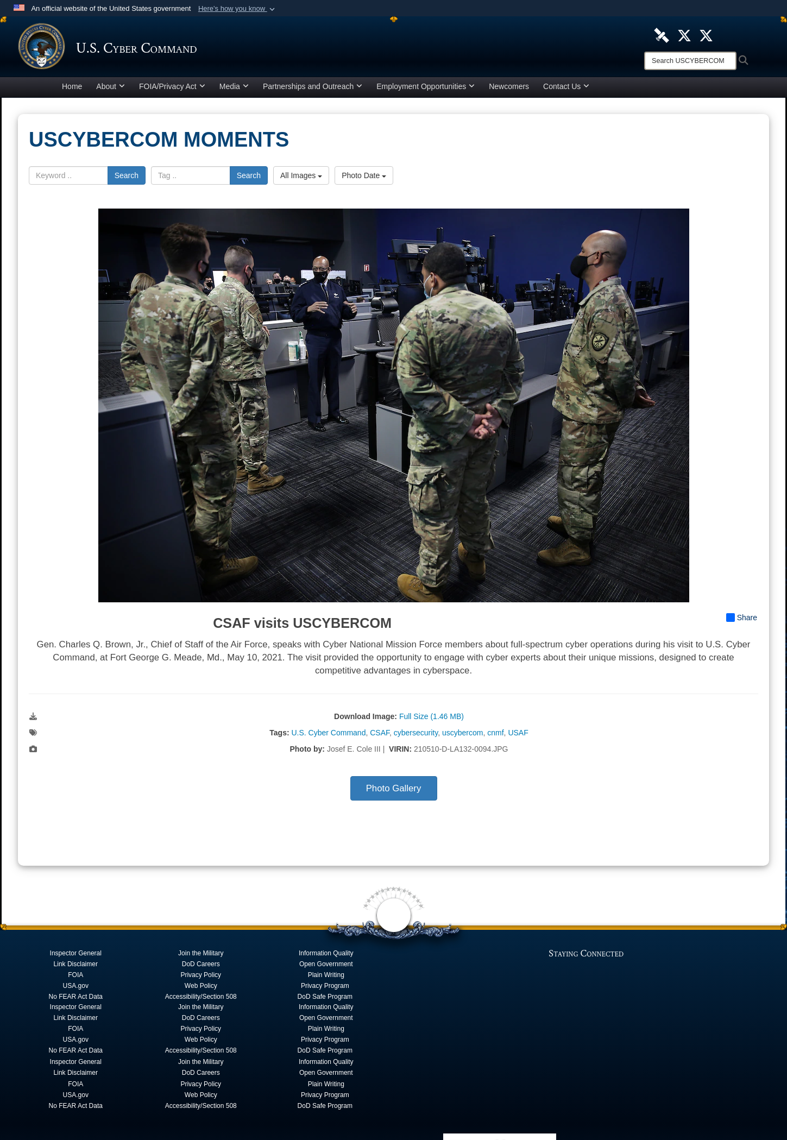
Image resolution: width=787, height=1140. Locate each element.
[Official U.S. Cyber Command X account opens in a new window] (684, 34)
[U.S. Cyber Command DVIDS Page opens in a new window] (661, 34)
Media (234, 89)
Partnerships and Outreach (312, 89)
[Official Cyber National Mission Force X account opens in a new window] (706, 34)
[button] (237, 8)
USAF (518, 735)
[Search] (690, 61)
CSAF (379, 735)
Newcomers (509, 89)
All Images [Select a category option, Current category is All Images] (301, 178)
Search (126, 178)
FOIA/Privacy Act (172, 89)
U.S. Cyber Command (328, 735)
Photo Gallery (393, 791)
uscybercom (462, 735)
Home (72, 89)
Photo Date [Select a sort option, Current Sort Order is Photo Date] (364, 178)
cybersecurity (416, 735)
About (110, 89)
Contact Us (566, 89)
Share (741, 620)
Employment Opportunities (425, 89)
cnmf (495, 735)
